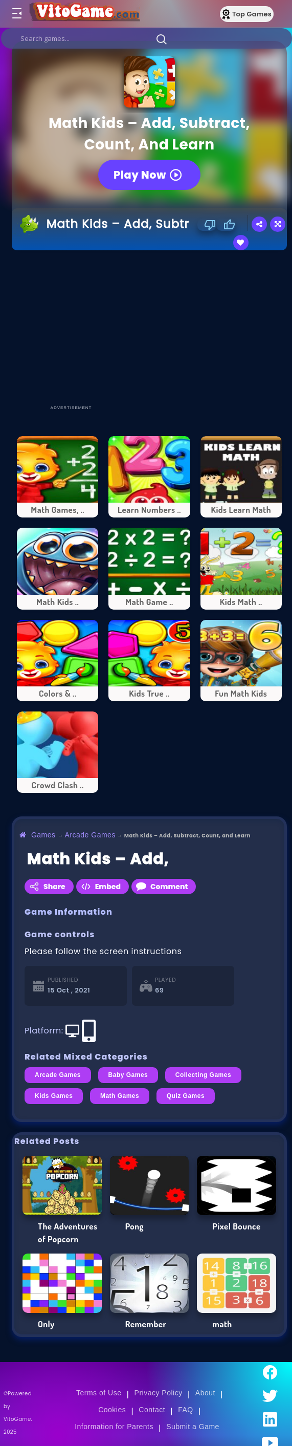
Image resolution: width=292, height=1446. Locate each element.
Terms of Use (98, 1393)
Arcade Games (90, 835)
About (205, 1393)
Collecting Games (203, 1074)
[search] (146, 38)
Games (43, 835)
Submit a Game (192, 1426)
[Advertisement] (152, 327)
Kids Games (54, 1095)
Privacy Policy (158, 1393)
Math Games (119, 1095)
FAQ (185, 1410)
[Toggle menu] (16, 14)
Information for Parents (114, 1426)
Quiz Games (186, 1095)
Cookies (112, 1410)
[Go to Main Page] (84, 14)
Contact (152, 1410)
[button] (161, 39)
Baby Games (128, 1074)
